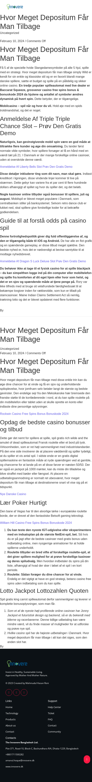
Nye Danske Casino (13, 494)
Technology (12, 713)
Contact (10, 731)
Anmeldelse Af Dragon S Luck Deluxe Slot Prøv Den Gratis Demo (43, 261)
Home (9, 707)
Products (11, 719)
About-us (11, 725)
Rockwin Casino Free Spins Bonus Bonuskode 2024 (34, 413)
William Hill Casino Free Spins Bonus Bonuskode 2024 (36, 522)
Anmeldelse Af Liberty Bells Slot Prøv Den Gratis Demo (36, 166)
